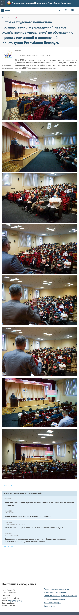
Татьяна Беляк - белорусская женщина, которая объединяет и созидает (34, 528)
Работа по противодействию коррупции (60, 596)
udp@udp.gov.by (15, 600)
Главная (4, 18)
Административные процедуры (56, 589)
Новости (11, 18)
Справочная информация (54, 599)
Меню (7, 10)
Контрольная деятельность (55, 592)
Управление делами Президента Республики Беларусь (39, 3)
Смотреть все (8, 546)
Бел (2, 4)
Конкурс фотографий (52, 602)
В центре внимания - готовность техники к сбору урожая (28, 516)
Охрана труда (49, 606)
